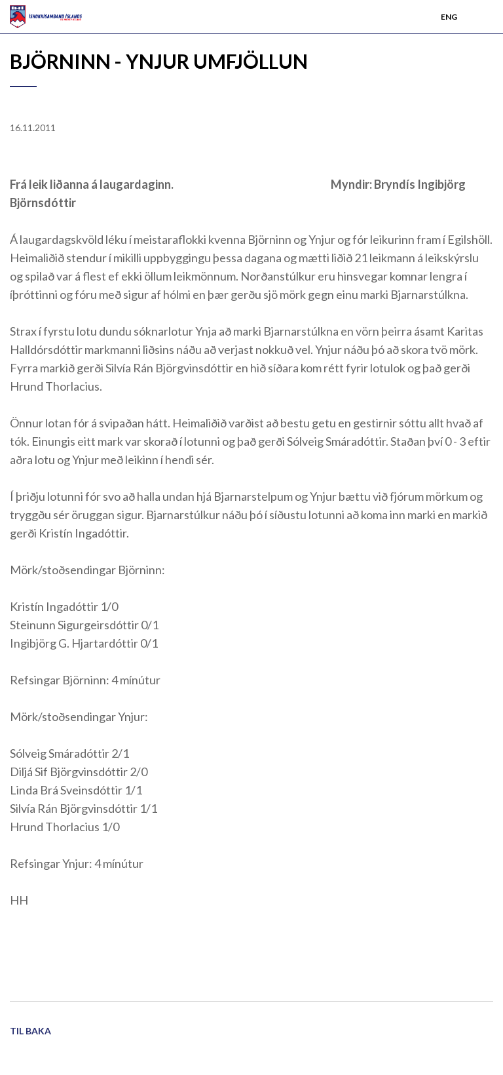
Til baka (30, 1030)
